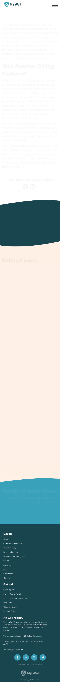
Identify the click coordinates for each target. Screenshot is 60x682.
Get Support (8, 590)
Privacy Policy (36, 664)
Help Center (8, 603)
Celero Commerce (34, 636)
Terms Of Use (23, 664)
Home (5, 539)
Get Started (8, 574)
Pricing (6, 561)
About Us (7, 565)
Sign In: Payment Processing (15, 598)
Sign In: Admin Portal (12, 594)
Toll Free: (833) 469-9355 (13, 650)
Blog (5, 569)
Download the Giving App (14, 556)
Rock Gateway (9, 548)
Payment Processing (11, 552)
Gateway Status (10, 607)
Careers (6, 578)
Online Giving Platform (12, 543)
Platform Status (9, 611)
